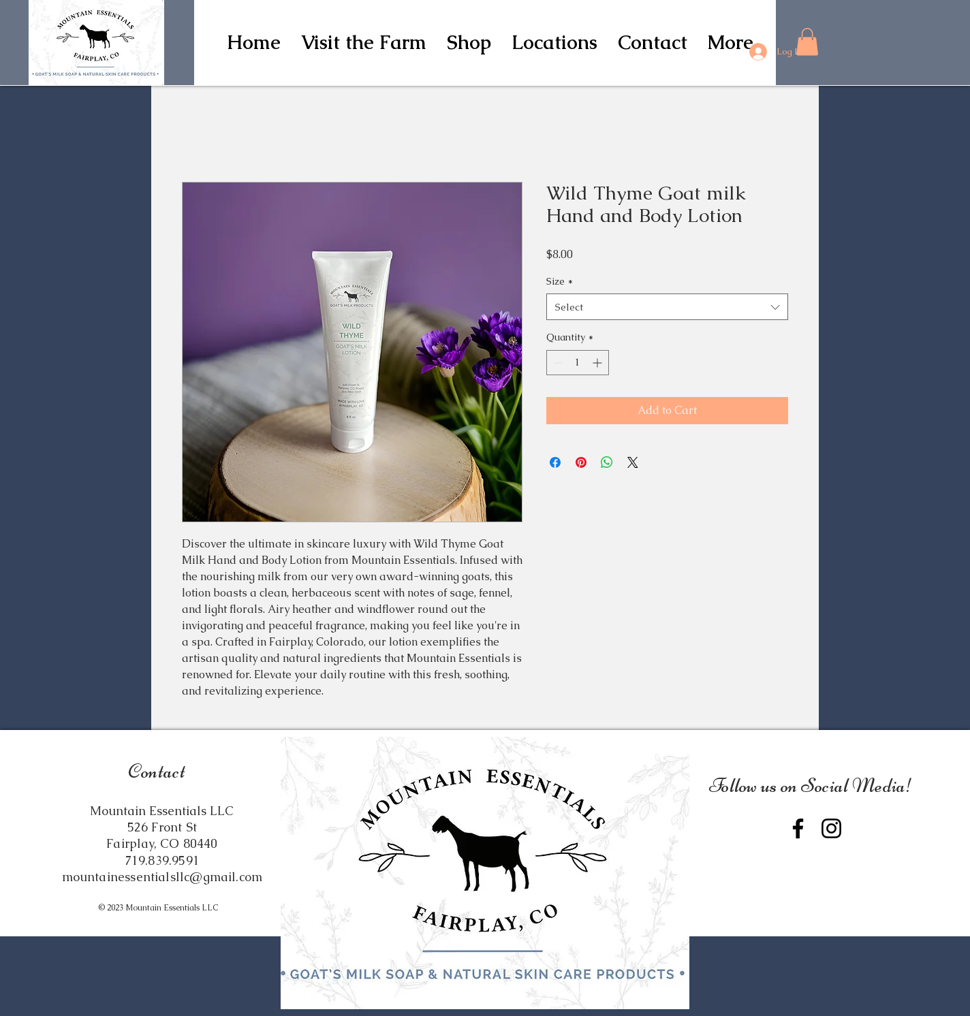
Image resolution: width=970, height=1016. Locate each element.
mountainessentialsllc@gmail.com (162, 877)
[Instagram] (831, 828)
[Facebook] (798, 828)
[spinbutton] (577, 363)
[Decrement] (556, 363)
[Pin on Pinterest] (581, 462)
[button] (469, 42)
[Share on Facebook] (555, 462)
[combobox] (667, 306)
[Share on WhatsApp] (607, 462)
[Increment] (598, 363)
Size (559, 281)
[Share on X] (633, 462)
